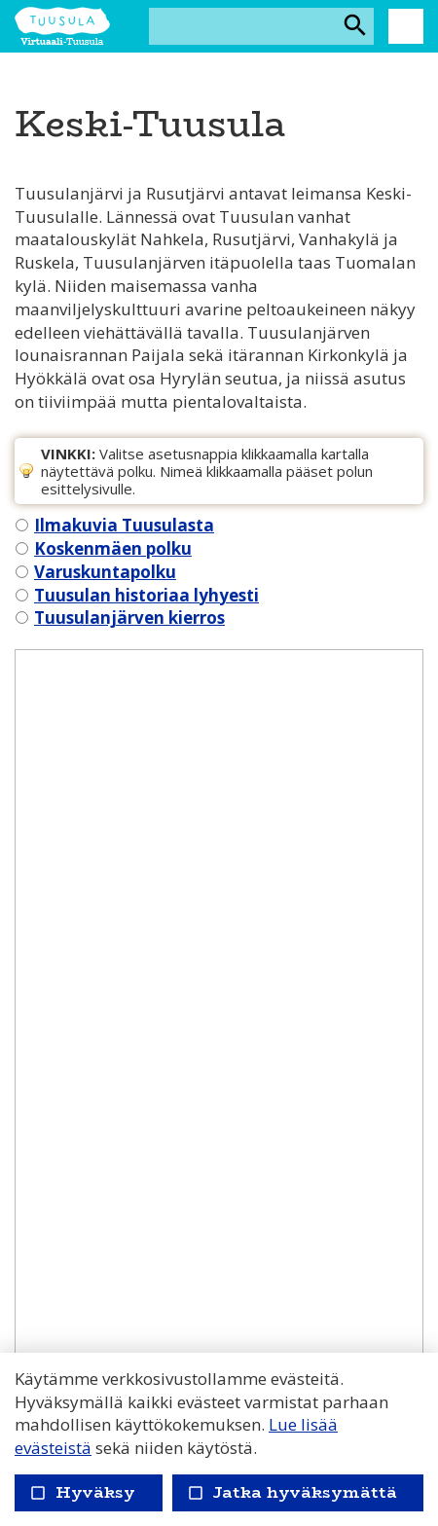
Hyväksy (82, 1492)
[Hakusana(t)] (244, 26)
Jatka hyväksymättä (291, 1492)
